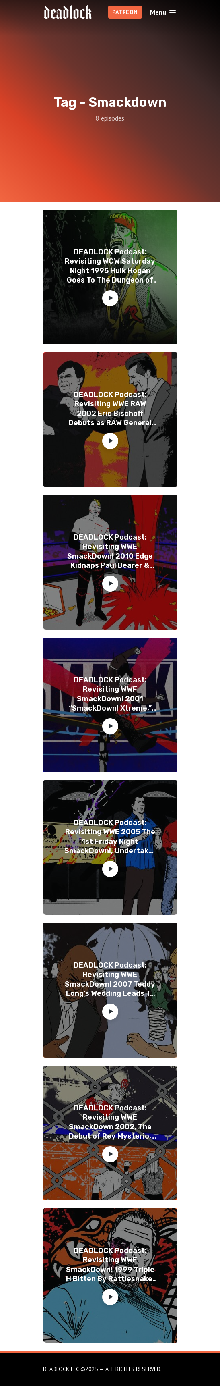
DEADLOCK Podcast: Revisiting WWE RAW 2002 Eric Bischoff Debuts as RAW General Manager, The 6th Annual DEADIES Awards (110, 409)
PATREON (125, 12)
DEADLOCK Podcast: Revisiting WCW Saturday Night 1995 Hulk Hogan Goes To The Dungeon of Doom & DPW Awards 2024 (110, 266)
